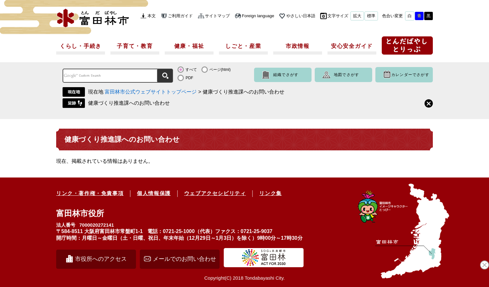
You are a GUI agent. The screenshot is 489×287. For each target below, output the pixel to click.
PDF (189, 78)
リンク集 (270, 193)
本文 (151, 15)
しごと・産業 (243, 46)
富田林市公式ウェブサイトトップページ (151, 91)
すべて (191, 69)
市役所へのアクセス (101, 259)
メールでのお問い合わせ (184, 259)
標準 (371, 15)
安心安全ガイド (352, 46)
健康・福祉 (189, 46)
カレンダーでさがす (410, 74)
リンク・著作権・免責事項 (90, 193)
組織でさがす (285, 74)
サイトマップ (217, 15)
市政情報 (298, 46)
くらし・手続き (81, 46)
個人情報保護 (154, 193)
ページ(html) (220, 69)
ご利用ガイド (180, 15)
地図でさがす (346, 74)
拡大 (357, 15)
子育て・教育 (135, 46)
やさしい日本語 (300, 15)
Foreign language (258, 15)
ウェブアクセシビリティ (215, 193)
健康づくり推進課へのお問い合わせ (129, 103)
